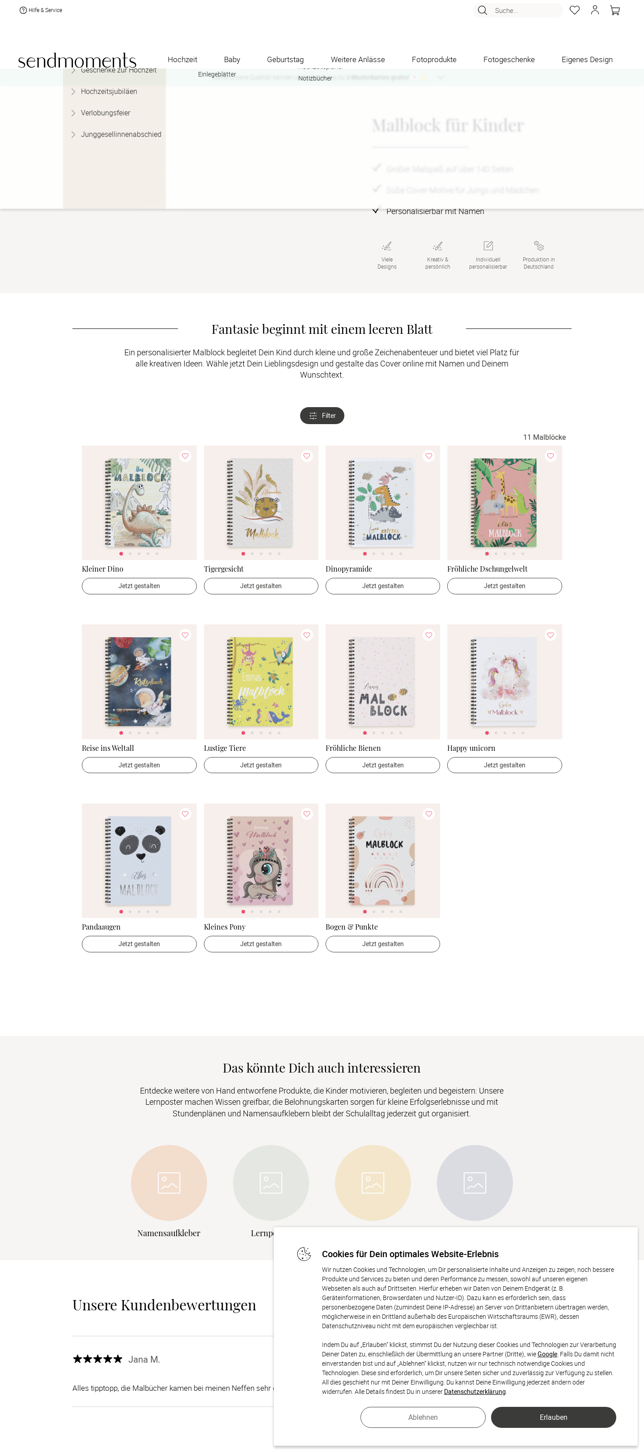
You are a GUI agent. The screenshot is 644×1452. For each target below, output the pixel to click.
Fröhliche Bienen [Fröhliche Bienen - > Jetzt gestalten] (353, 748)
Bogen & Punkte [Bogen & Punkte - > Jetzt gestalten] (352, 926)
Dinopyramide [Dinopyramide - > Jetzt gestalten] (349, 568)
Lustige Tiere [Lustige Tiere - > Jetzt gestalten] (225, 748)
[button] (595, 14)
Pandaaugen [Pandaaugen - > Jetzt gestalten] (101, 926)
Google (547, 1354)
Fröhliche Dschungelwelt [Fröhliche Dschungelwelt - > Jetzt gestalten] (487, 568)
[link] (139, 503)
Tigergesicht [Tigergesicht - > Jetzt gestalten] (224, 568)
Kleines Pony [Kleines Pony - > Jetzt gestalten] (225, 926)
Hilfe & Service (40, 13)
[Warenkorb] (615, 14)
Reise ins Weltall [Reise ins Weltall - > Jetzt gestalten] (108, 748)
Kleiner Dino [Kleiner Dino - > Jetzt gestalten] (102, 568)
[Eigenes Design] (587, 59)
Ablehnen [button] (423, 1417)
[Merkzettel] (574, 14)
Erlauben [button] (554, 1417)
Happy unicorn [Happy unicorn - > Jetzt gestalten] (471, 748)
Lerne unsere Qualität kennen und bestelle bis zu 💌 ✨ (320, 77)
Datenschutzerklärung (475, 1391)
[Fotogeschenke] (509, 59)
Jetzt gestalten (139, 585)
